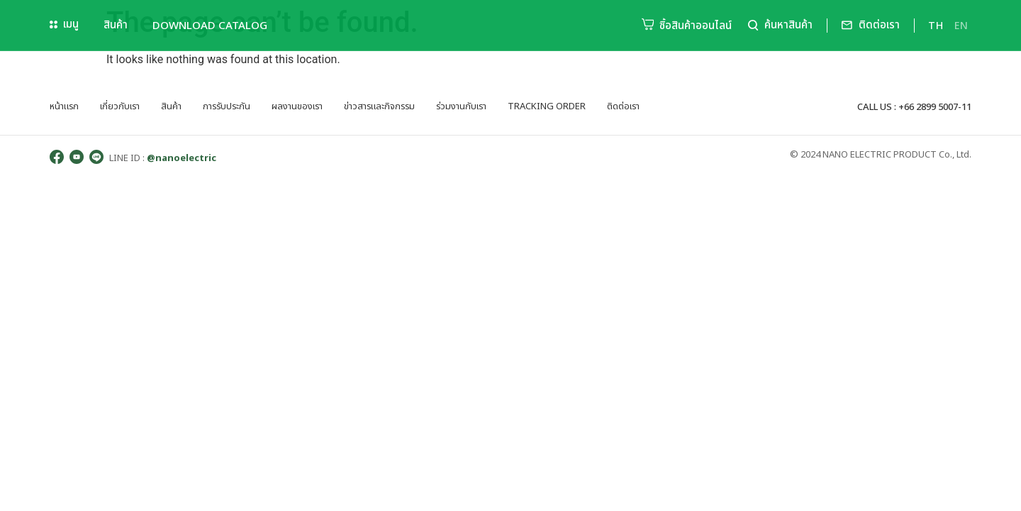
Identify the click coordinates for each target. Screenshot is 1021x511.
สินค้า (116, 25)
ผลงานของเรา (297, 106)
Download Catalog (209, 25)
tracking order (547, 106)
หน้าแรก (64, 106)
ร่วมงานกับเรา (461, 106)
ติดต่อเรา (623, 106)
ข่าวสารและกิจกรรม (379, 106)
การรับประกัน (226, 106)
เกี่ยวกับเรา (120, 106)
